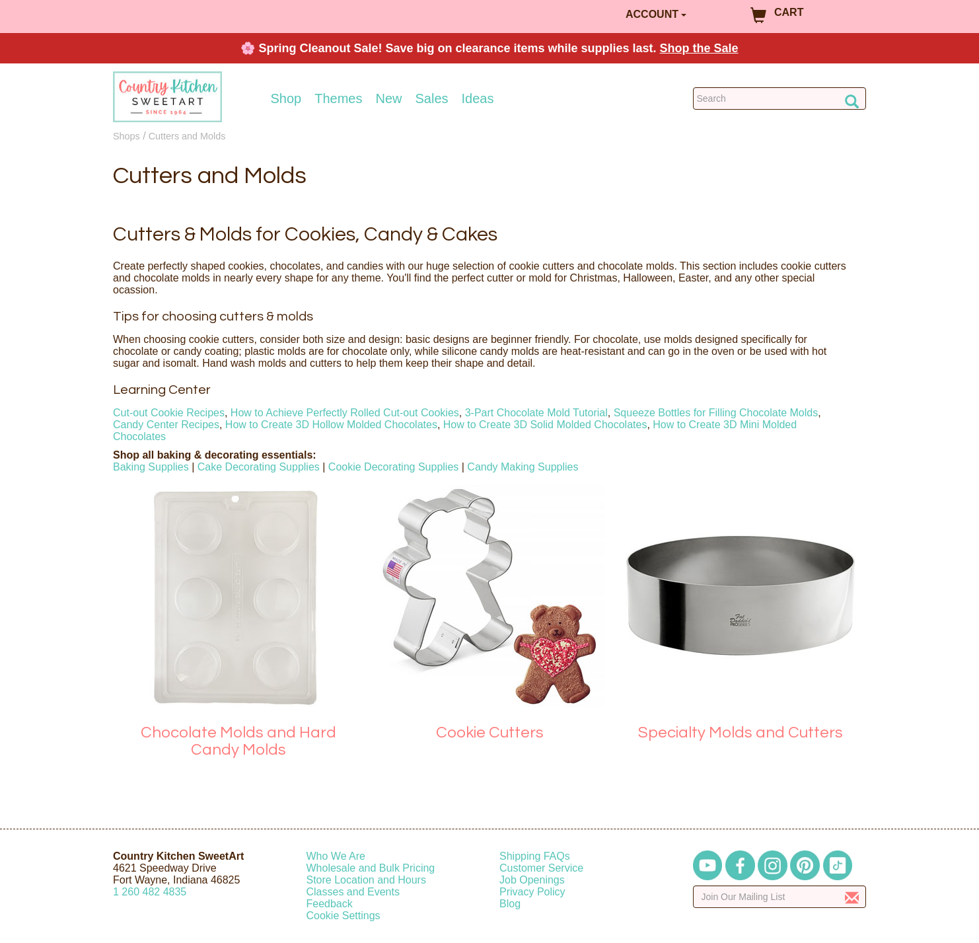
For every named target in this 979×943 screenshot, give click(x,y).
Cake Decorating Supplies (259, 466)
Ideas (478, 98)
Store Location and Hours (366, 880)
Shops (126, 136)
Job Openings (532, 880)
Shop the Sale (699, 48)
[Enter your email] (780, 897)
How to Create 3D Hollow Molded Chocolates (331, 424)
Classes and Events (353, 891)
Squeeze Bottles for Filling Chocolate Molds (716, 412)
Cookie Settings (344, 915)
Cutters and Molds (187, 136)
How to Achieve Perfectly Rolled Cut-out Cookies (345, 412)
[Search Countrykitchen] (780, 98)
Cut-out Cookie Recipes (169, 412)
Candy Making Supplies (522, 466)
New (388, 98)
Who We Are (336, 856)
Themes (338, 98)
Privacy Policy (532, 891)
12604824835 (149, 891)
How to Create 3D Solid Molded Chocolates (545, 424)
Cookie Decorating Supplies (393, 466)
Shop (286, 98)
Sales (432, 98)
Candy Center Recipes (166, 424)
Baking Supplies (151, 466)
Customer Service (541, 868)
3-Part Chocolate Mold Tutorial (536, 412)
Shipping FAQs (534, 856)
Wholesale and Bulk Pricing (371, 868)
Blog (510, 903)
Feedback (330, 903)
